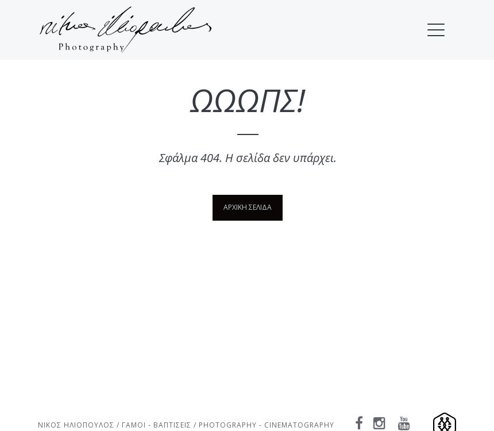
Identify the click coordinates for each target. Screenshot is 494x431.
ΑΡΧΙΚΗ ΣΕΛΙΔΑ (247, 207)
